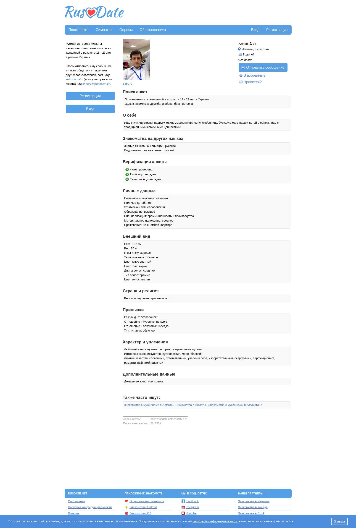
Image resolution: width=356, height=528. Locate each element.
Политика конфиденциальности (90, 507)
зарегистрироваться (96, 84)
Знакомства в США (251, 513)
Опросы (126, 30)
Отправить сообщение (262, 67)
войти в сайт (74, 79)
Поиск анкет (79, 30)
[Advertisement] (208, 13)
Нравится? (253, 82)
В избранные (255, 75)
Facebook (190, 501)
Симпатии (104, 30)
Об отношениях (153, 30)
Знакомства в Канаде (253, 507)
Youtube (189, 513)
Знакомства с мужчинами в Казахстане (235, 405)
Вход (255, 30)
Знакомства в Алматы (191, 405)
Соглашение (76, 501)
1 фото (127, 83)
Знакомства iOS (138, 513)
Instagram (190, 507)
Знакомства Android (141, 507)
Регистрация (277, 30)
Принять (339, 521)
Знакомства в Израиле (253, 501)
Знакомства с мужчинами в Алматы (148, 405)
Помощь (73, 513)
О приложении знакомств (144, 501)
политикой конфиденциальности (215, 521)
